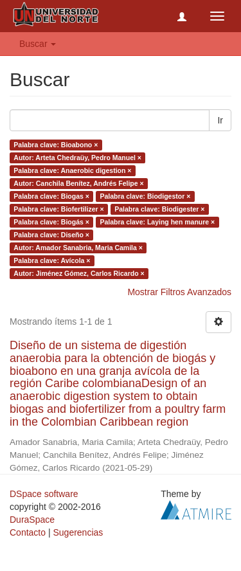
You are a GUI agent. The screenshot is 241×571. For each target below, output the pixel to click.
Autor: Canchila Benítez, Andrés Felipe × (78, 183)
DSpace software (44, 494)
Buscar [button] (37, 44)
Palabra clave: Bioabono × (55, 145)
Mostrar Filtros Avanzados (179, 292)
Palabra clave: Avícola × (51, 260)
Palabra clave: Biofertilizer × (58, 209)
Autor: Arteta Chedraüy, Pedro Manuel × (77, 157)
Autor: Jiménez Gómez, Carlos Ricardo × (78, 273)
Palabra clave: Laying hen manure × (157, 222)
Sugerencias (78, 532)
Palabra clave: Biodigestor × (145, 196)
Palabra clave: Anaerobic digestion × (72, 170)
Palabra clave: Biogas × (51, 196)
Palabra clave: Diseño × (51, 235)
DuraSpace (32, 519)
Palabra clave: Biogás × (51, 222)
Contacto (28, 532)
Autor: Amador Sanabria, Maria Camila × (78, 247)
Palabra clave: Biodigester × (159, 209)
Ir (220, 120)
